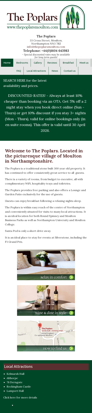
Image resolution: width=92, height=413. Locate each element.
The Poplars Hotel (46, 19)
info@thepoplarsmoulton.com (46, 46)
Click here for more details (20, 397)
